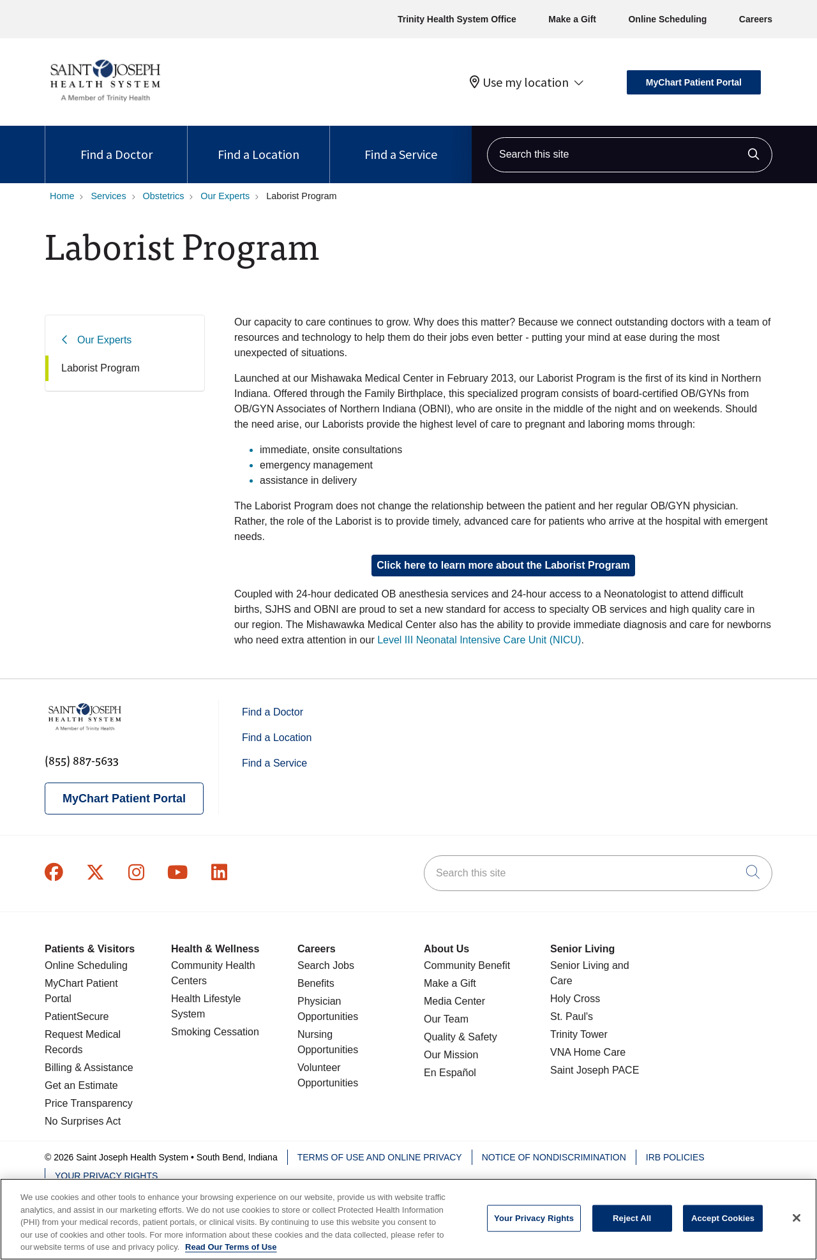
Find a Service (401, 144)
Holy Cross (575, 998)
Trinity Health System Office (457, 19)
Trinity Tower (579, 1034)
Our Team (446, 1019)
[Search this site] (629, 154)
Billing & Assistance (89, 1067)
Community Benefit (467, 965)
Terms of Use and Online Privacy (379, 1157)
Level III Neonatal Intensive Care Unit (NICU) (479, 639)
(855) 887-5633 (82, 760)
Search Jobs (325, 965)
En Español (450, 1072)
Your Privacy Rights (106, 1176)
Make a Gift (572, 19)
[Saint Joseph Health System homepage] (105, 101)
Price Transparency (89, 1103)
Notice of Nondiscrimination (554, 1157)
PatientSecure (77, 1016)
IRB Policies (675, 1157)
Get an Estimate (81, 1085)
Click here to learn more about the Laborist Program (503, 565)
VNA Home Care (588, 1052)
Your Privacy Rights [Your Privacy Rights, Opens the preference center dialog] (534, 1229)
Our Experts (104, 339)
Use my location (519, 82)
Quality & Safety (460, 1036)
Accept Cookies (722, 1229)
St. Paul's (571, 1016)
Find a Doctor (116, 144)
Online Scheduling (667, 19)
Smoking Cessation (215, 1031)
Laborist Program (100, 368)
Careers (755, 19)
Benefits (315, 983)
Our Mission (451, 1054)
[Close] (797, 1229)
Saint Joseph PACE (594, 1070)
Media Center (454, 1001)
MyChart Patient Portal (694, 82)
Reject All (632, 1229)
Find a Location (258, 144)
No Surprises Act (83, 1121)
